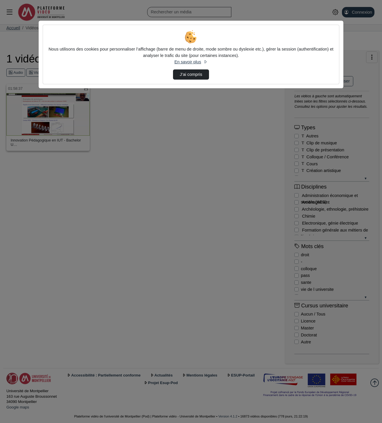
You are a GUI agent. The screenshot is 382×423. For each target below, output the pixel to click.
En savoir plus (191, 62)
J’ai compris (191, 74)
